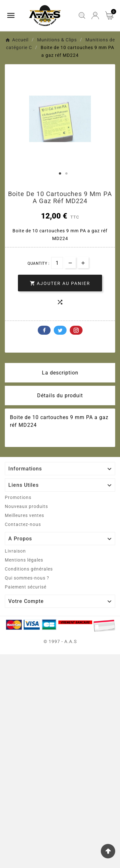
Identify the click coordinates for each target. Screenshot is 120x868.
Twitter (60, 330)
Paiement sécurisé (25, 586)
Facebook (44, 330)
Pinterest (76, 330)
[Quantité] (57, 263)
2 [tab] (66, 173)
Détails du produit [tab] (60, 395)
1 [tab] (60, 173)
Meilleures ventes (24, 515)
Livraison (15, 551)
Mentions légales (24, 560)
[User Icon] (95, 15)
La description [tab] (60, 373)
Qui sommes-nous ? (27, 577)
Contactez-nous (23, 524)
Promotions (18, 497)
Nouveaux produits (26, 506)
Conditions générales (29, 569)
